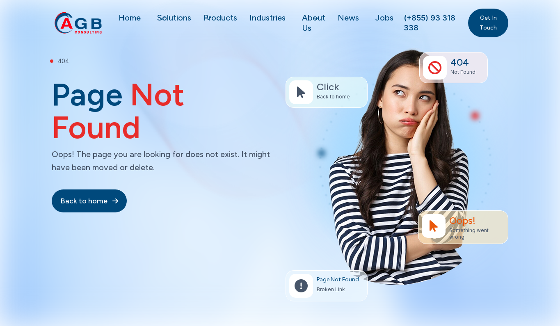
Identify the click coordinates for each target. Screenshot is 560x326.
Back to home (89, 200)
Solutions (174, 18)
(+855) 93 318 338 (429, 23)
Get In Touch (488, 22)
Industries (267, 18)
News (348, 18)
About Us (313, 23)
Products (220, 18)
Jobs (384, 18)
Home (130, 18)
